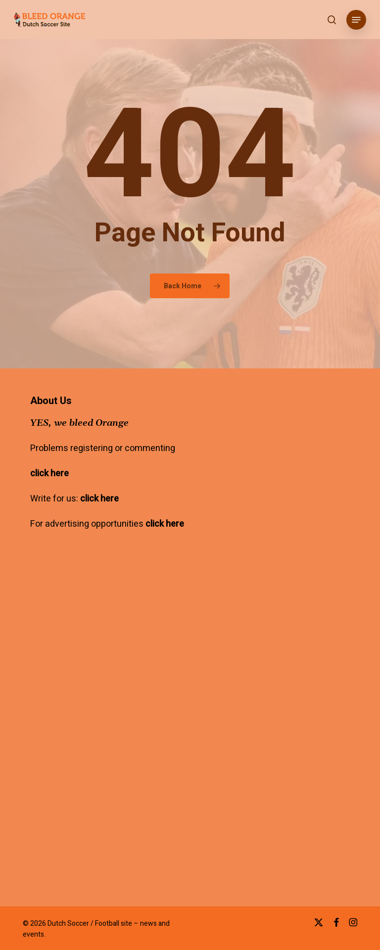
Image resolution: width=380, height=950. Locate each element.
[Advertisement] (113, 663)
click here (49, 473)
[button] (356, 20)
